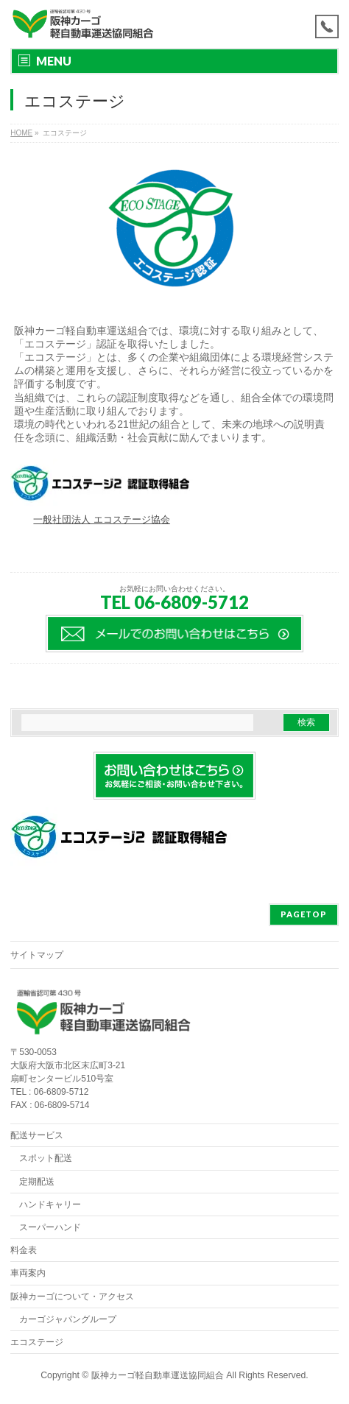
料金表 (23, 1250)
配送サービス (36, 1135)
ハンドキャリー (50, 1204)
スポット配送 (45, 1158)
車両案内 (28, 1273)
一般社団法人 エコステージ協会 (101, 519)
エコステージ (36, 1342)
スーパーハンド (50, 1227)
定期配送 (36, 1182)
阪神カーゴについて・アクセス (72, 1296)
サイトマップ (36, 955)
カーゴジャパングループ (67, 1319)
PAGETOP (304, 914)
